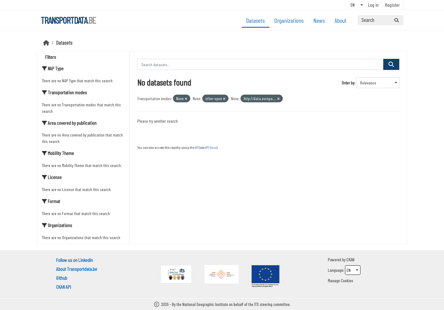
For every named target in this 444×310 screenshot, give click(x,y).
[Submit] (396, 20)
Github (61, 278)
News (319, 20)
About (341, 20)
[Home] (46, 42)
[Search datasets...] (380, 20)
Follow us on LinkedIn (74, 260)
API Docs (210, 147)
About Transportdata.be (76, 269)
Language (335, 270)
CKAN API (63, 287)
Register (392, 5)
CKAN (350, 259)
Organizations (289, 20)
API (197, 147)
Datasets (255, 20)
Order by (348, 82)
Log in (373, 5)
